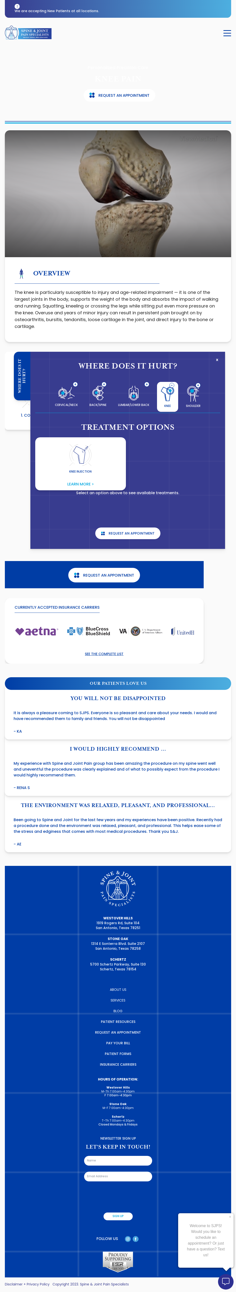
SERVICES (118, 1000)
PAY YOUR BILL (118, 1043)
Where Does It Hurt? (21, 376)
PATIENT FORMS (118, 1054)
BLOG (118, 1011)
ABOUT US (118, 990)
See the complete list (104, 654)
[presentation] (121, 1196)
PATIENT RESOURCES (118, 1022)
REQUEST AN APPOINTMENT (118, 1033)
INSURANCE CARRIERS (118, 1065)
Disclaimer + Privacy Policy (27, 1284)
